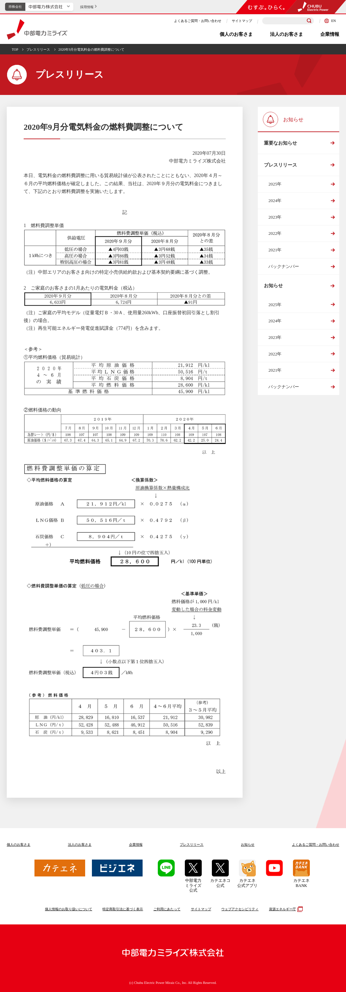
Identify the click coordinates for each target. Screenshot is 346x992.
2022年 (274, 235)
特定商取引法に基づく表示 (122, 909)
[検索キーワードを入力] (288, 20)
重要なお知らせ (280, 143)
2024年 (274, 202)
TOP (15, 49)
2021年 (274, 251)
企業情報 (329, 34)
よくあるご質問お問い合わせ (315, 844)
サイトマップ (242, 21)
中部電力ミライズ (37, 29)
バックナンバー (283, 268)
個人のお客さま (236, 34)
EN (330, 21)
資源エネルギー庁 (285, 909)
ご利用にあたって (166, 909)
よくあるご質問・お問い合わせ (197, 21)
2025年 (274, 186)
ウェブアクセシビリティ (239, 909)
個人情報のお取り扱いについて (68, 909)
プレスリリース (38, 49)
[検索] (309, 21)
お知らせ (273, 288)
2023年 (274, 219)
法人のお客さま (286, 34)
